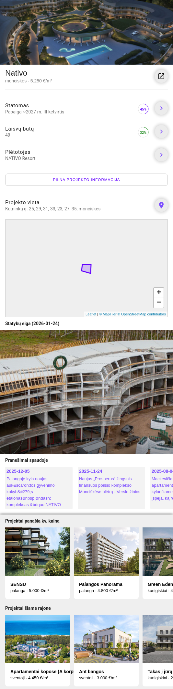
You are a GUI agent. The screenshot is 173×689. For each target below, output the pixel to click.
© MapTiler (108, 314)
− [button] (159, 303)
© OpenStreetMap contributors (142, 314)
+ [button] (159, 293)
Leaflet (91, 314)
